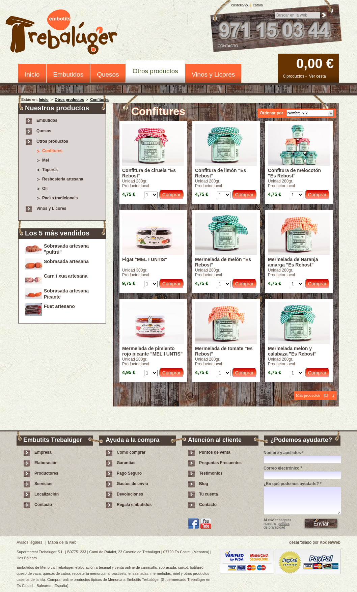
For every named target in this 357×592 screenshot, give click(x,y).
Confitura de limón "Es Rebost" (220, 173)
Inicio (32, 74)
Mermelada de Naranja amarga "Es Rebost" (293, 262)
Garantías (126, 462)
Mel (45, 160)
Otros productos (155, 71)
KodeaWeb (330, 542)
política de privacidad (277, 525)
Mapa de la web (62, 542)
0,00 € (315, 63)
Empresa (43, 452)
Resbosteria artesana (62, 179)
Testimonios (211, 473)
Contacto (228, 46)
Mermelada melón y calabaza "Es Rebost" (292, 351)
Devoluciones (130, 494)
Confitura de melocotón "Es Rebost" (294, 173)
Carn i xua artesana (65, 276)
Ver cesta (317, 76)
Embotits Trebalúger (65, 33)
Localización (46, 494)
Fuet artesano (59, 306)
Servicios (43, 483)
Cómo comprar (131, 452)
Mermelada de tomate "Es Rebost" (224, 351)
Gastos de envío (132, 483)
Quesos (108, 74)
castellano (239, 5)
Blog (203, 483)
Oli (45, 188)
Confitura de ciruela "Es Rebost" (149, 173)
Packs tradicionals (60, 198)
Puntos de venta (214, 452)
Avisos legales (30, 542)
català (258, 5)
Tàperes (50, 169)
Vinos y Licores (213, 74)
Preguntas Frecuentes (220, 462)
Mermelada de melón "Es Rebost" (223, 262)
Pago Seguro (129, 473)
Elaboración (46, 462)
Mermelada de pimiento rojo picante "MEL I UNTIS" (152, 351)
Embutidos (68, 74)
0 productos (293, 76)
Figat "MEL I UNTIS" (144, 259)
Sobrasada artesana (66, 261)
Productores (46, 473)
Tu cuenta (208, 494)
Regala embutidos (134, 504)
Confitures (99, 99)
